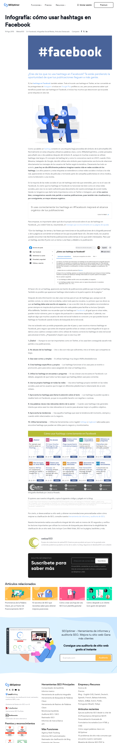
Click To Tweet (102, 214)
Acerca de (82, 688)
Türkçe (97, 704)
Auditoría (103, 657)
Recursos (60, 5)
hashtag (47, 149)
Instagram (47, 86)
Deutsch (104, 694)
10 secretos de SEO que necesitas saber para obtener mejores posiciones (44, 606)
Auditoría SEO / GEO (50, 714)
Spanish (81, 697)
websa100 (20, 31)
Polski (99, 701)
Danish (97, 694)
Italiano (81, 701)
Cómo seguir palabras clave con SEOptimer (91, 731)
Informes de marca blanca (52, 721)
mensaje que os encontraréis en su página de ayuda (87, 225)
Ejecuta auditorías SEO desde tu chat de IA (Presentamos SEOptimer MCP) (94, 714)
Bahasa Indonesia (99, 697)
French (88, 697)
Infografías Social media (45, 31)
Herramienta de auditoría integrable (56, 694)
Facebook (32, 31)
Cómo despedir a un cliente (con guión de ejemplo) (98, 604)
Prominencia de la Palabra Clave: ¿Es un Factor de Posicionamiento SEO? (15, 606)
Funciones (36, 5)
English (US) (89, 694)
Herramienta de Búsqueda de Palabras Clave (57, 699)
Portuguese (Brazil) (86, 704)
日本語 (87, 701)
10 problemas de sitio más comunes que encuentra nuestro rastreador (94, 737)
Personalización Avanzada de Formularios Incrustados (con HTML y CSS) (93, 722)
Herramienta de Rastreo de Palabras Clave (56, 706)
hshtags (83, 422)
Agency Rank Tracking (51, 733)
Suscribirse (102, 561)
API (43, 724)
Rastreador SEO (48, 717)
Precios (48, 5)
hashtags (61, 74)
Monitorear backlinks (50, 711)
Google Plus (66, 86)
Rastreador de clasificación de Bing (56, 739)
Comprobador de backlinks (53, 688)
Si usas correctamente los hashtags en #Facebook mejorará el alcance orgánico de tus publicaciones (69, 208)
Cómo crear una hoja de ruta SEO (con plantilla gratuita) (71, 604)
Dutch (93, 701)
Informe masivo (48, 691)
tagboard (92, 422)
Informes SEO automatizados (53, 736)
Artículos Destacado (62, 31)
